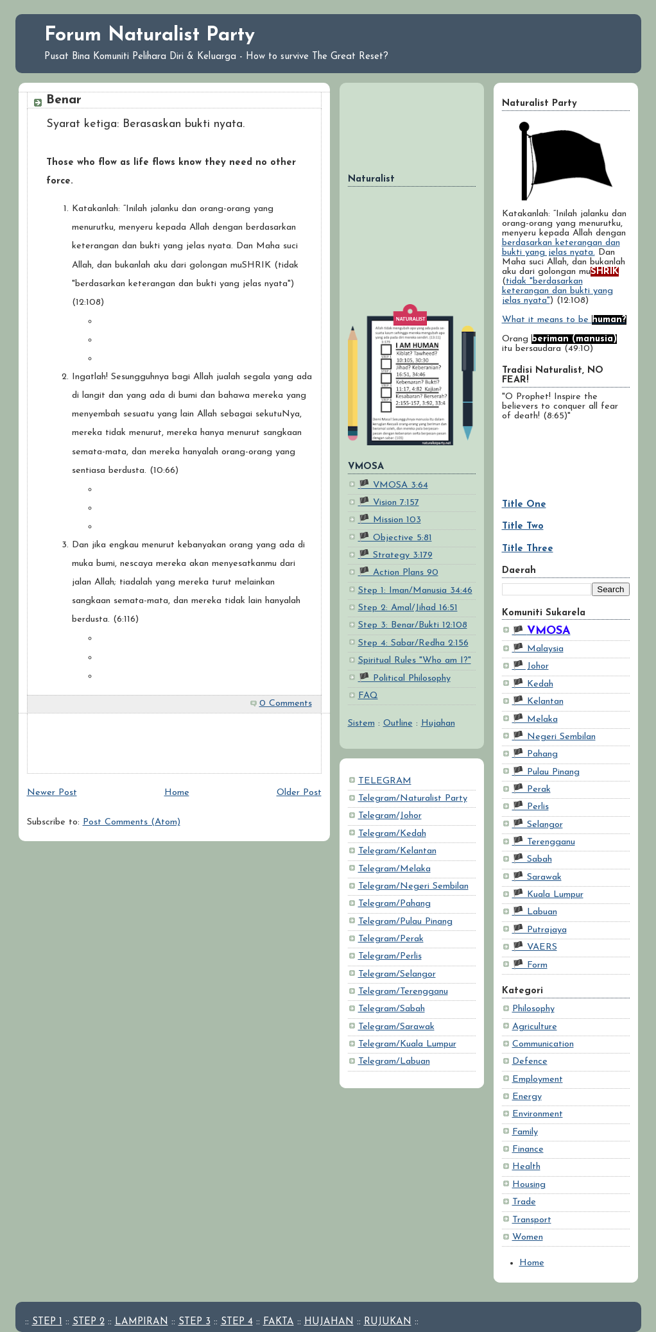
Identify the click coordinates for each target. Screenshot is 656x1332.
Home (531, 1263)
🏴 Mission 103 (389, 520)
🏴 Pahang (535, 754)
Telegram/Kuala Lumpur (407, 1044)
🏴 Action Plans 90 (398, 572)
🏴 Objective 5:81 (395, 538)
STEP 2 (89, 1322)
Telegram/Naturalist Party (412, 798)
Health (526, 1167)
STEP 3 (194, 1322)
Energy (527, 1097)
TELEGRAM (384, 781)
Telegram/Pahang (394, 904)
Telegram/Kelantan (397, 851)
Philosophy (533, 1009)
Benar (64, 100)
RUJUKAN (387, 1322)
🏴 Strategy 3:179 (395, 555)
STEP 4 (237, 1322)
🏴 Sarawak (537, 877)
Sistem (361, 723)
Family (525, 1132)
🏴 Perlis (530, 807)
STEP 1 (47, 1322)
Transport (531, 1220)
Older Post (299, 793)
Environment (537, 1114)
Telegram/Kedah (392, 834)
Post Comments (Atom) (131, 822)
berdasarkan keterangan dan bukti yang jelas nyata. (561, 247)
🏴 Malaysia (538, 649)
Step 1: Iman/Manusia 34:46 (415, 590)
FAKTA (278, 1322)
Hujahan (438, 723)
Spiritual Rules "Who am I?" (414, 660)
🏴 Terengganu (543, 842)
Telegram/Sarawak (396, 1027)
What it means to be (564, 320)
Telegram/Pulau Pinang (405, 921)
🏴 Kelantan (538, 701)
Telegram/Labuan (394, 1061)
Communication (543, 1044)
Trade (524, 1202)
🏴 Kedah (532, 684)
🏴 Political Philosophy (404, 678)
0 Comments (285, 703)
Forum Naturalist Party (149, 36)
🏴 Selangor (537, 825)
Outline (398, 723)
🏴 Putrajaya (539, 930)
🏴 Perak (531, 789)
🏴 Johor (530, 666)
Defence (530, 1061)
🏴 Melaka (535, 719)
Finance (528, 1149)
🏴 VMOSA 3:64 (393, 485)
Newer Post (52, 793)
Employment (537, 1079)
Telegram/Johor (390, 816)
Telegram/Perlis (390, 956)
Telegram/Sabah (391, 1009)
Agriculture (534, 1027)
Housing (529, 1185)
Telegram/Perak (391, 939)
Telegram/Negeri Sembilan (413, 886)
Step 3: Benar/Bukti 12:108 (412, 625)
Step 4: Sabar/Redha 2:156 (413, 643)
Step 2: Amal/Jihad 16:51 (408, 608)
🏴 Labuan (534, 912)
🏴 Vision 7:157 (388, 503)
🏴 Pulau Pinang (546, 772)
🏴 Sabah (532, 859)
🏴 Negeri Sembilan (554, 737)
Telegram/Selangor (397, 974)
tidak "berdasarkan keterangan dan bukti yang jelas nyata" (557, 291)
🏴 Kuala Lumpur (547, 895)
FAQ (368, 696)
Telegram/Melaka (394, 869)
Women (527, 1237)
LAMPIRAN (141, 1322)
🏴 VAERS (534, 947)
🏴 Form (530, 965)
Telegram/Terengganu (403, 991)
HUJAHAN (329, 1322)
